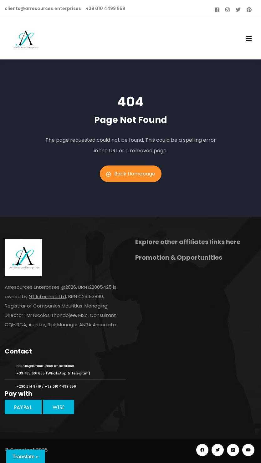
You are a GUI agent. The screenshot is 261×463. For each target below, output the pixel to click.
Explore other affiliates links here (187, 241)
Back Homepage (130, 173)
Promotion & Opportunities (178, 257)
